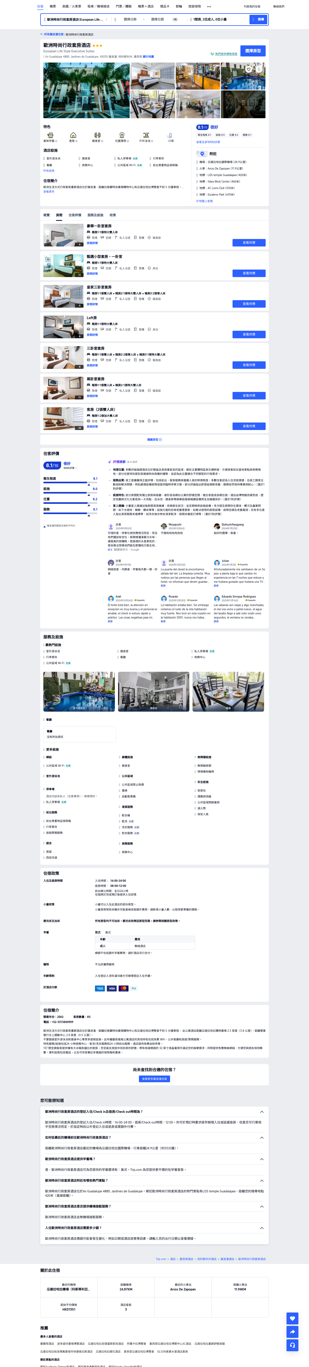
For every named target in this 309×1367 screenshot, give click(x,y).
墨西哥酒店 (186, 1259)
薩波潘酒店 (227, 1259)
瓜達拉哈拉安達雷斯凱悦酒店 (106, 1343)
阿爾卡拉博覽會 (136, 1343)
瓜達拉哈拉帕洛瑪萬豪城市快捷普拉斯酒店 (66, 1351)
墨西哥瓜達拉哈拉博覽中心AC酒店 (170, 1343)
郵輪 (179, 6)
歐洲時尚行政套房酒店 (67, 45)
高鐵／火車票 (71, 6)
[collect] (292, 1318)
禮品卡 (164, 6)
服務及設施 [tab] (95, 215)
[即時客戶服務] (292, 1345)
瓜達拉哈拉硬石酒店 (108, 1351)
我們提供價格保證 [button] (226, 53)
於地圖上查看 (204, 201)
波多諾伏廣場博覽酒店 (71, 1343)
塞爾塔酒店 (47, 1343)
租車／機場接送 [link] (98, 6)
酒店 (173, 1259)
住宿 (40, 6)
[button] (209, 7)
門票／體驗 (124, 6)
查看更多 (48, 191)
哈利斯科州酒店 (207, 1259)
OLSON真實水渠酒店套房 (172, 1351)
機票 (53, 6)
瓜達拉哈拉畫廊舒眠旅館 (210, 1343)
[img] (86, 90)
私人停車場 (201, 651)
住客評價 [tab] (75, 215)
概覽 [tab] (46, 215)
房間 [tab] (59, 215)
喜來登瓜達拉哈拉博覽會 (139, 1351)
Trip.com (161, 1259)
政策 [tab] (113, 215)
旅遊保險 (194, 6)
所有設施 (48, 170)
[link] (252, 6)
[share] (292, 1332)
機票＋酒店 (146, 6)
